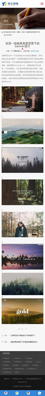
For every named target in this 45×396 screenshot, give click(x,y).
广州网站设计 (17, 358)
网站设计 (29, 386)
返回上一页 (22, 329)
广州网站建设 (28, 358)
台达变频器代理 (6, 372)
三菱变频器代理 (6, 368)
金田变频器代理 (31, 368)
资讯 (18, 32)
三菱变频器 (5, 365)
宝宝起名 (38, 361)
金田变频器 (25, 365)
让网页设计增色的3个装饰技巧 (22, 335)
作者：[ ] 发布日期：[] (22, 51)
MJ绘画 (17, 372)
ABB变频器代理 (19, 368)
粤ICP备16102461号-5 (19, 386)
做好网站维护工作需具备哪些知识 (24, 342)
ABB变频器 (15, 365)
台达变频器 (35, 365)
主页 (13, 32)
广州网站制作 (17, 361)
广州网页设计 (16, 51)
